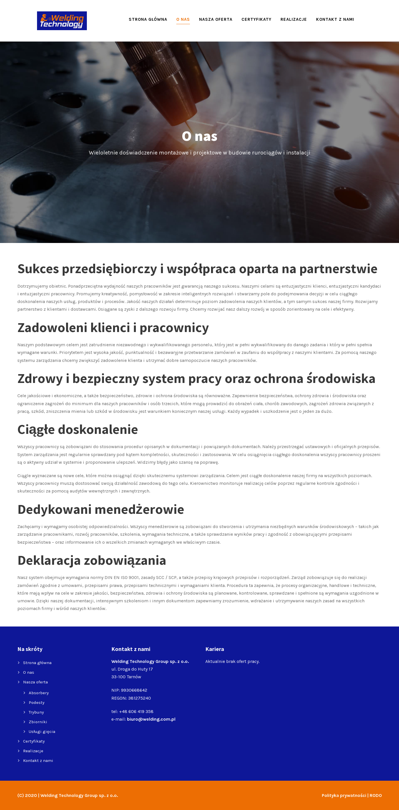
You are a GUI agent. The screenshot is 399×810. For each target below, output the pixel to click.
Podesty (36, 702)
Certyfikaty (256, 19)
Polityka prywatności (344, 795)
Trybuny (36, 712)
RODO (376, 795)
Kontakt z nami (335, 19)
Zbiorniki (38, 721)
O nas (183, 19)
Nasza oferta (215, 19)
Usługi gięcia (42, 731)
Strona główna (148, 19)
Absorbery (39, 692)
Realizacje (294, 19)
